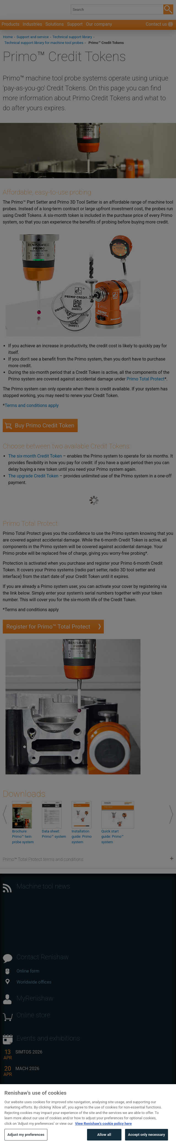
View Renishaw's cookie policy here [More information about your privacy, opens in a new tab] (103, 1128)
